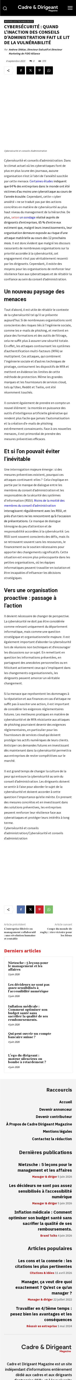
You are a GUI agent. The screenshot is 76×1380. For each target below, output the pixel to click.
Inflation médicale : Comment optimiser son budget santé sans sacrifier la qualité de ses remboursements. (28, 983)
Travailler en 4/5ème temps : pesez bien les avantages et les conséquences (41, 1284)
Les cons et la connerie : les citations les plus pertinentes (43, 1234)
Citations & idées (42, 1243)
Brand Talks (48, 1206)
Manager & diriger (44, 1147)
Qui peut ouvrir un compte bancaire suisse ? (29, 1006)
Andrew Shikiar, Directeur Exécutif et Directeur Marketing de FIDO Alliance (35, 51)
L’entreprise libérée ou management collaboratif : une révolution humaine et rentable (20, 904)
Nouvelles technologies (19, 21)
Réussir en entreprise (42, 1297)
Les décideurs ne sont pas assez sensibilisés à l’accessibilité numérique (28, 958)
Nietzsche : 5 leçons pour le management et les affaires (28, 936)
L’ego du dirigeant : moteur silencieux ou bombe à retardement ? (27, 1029)
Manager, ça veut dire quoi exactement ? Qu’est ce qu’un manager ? (43, 1258)
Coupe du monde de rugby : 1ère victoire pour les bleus (56, 903)
